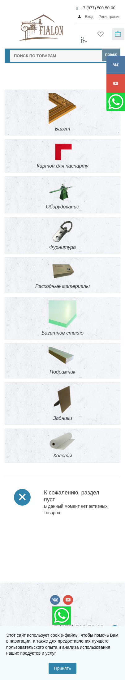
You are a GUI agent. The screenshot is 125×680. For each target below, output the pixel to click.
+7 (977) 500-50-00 (98, 8)
